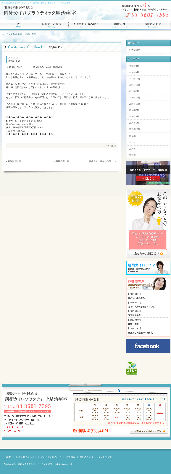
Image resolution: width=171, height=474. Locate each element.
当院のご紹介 (85, 457)
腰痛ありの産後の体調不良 (102, 161)
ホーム (5, 34)
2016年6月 (134, 116)
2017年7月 (134, 91)
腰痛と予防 (30, 34)
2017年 (132, 142)
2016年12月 (134, 97)
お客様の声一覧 (61, 161)
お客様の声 (16, 34)
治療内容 (70, 457)
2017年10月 (134, 85)
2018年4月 (134, 66)
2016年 (132, 148)
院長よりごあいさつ (26, 457)
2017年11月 (134, 78)
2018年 (132, 136)
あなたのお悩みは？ (51, 457)
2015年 (132, 155)
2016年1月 (134, 123)
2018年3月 (134, 72)
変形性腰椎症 (14, 161)
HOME (8, 457)
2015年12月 (134, 129)
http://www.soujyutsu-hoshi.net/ (20, 124)
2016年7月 (134, 110)
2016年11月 (134, 104)
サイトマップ (105, 457)
